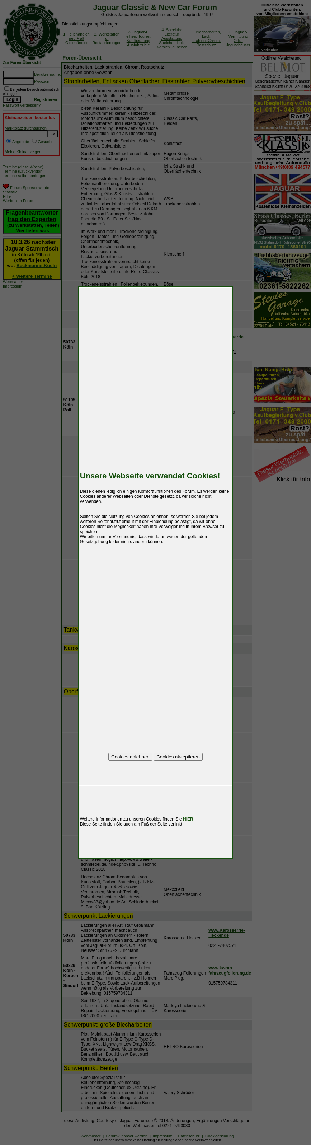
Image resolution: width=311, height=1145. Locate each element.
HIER (188, 819)
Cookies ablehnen (130, 757)
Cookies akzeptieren (178, 757)
